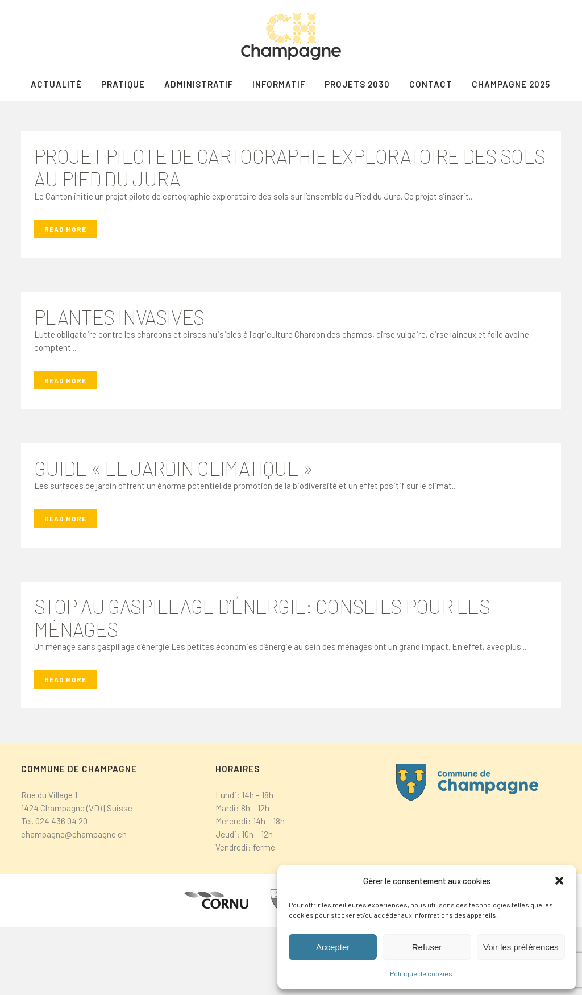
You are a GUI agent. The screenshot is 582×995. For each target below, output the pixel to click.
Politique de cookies (421, 973)
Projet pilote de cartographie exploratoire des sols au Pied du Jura (289, 235)
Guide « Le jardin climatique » (173, 536)
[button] (559, 880)
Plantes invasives (119, 385)
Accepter (333, 947)
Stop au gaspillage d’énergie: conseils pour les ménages (262, 685)
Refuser (427, 947)
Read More (65, 297)
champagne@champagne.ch (74, 902)
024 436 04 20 (61, 889)
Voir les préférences (521, 947)
